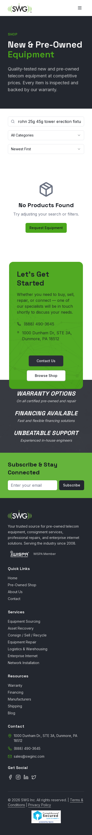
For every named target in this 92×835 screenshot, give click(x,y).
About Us (15, 592)
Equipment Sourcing (24, 621)
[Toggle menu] (79, 7)
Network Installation (23, 663)
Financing (15, 692)
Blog (11, 713)
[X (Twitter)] (33, 777)
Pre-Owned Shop (22, 585)
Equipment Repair (22, 642)
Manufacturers (19, 699)
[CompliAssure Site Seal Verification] (46, 816)
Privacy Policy (39, 805)
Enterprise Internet (23, 656)
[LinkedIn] (26, 777)
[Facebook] (10, 777)
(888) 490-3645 (39, 325)
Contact (14, 599)
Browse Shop (46, 377)
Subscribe (71, 485)
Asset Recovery (21, 628)
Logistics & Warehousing (27, 649)
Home (12, 578)
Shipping (15, 706)
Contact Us (46, 362)
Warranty (15, 685)
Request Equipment (46, 228)
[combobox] (46, 135)
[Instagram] (18, 777)
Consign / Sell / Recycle (27, 635)
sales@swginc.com (29, 756)
